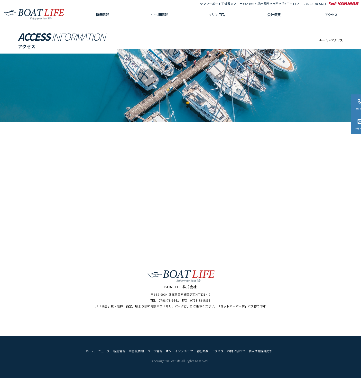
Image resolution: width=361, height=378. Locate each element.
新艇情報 (119, 15)
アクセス (333, 15)
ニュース (104, 351)
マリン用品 (226, 15)
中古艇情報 (173, 15)
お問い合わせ (236, 351)
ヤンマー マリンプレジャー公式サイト (344, 3)
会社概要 (279, 15)
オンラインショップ (179, 351)
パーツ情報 (155, 351)
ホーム (323, 40)
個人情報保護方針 (261, 351)
